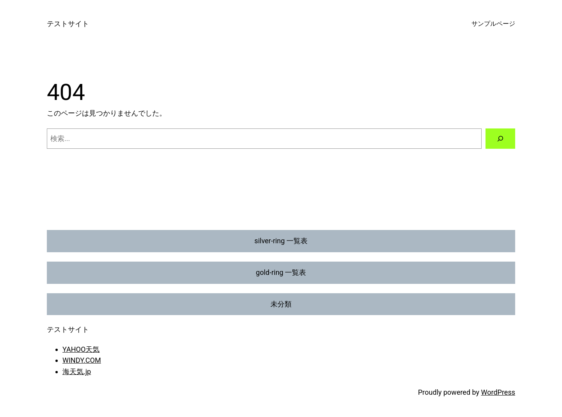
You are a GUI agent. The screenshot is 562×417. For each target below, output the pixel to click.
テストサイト (68, 24)
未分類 (281, 304)
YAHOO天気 (81, 349)
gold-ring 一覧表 (281, 272)
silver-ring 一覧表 (281, 241)
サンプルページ (493, 23)
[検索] (500, 138)
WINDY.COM (81, 360)
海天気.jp (76, 371)
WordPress (498, 392)
